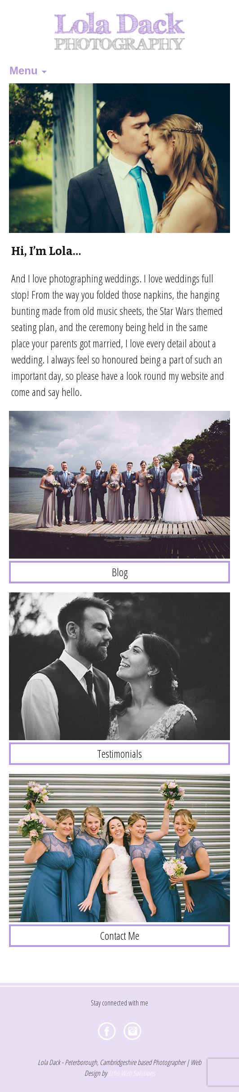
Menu (23, 70)
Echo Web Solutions (131, 1073)
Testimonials (119, 753)
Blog (120, 571)
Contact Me (119, 935)
